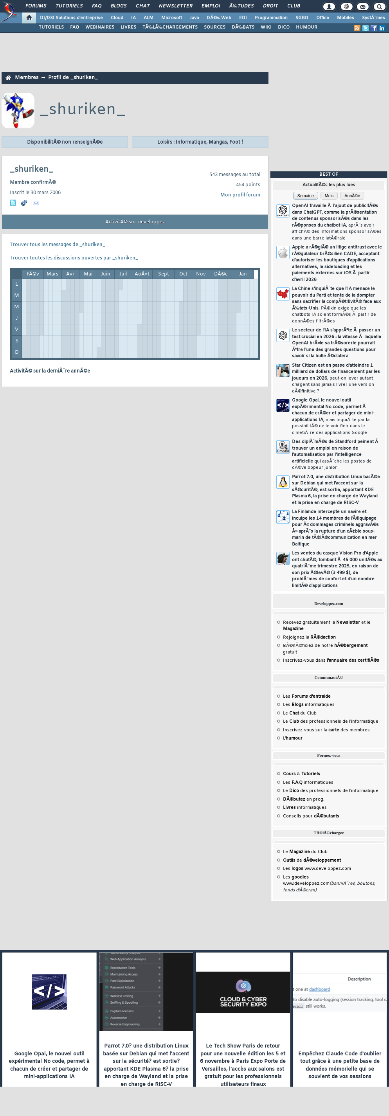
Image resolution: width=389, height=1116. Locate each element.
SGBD (301, 18)
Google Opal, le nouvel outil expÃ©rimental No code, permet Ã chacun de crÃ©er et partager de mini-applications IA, (333, 417)
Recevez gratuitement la (321, 622)
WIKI (266, 27)
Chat (142, 6)
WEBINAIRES (99, 27)
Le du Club (305, 852)
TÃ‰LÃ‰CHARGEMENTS (170, 27)
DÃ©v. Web (219, 18)
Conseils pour (311, 816)
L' (293, 738)
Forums (36, 6)
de (312, 860)
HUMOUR (306, 27)
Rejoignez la (309, 637)
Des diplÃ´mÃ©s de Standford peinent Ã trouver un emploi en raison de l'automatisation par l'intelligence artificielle (335, 454)
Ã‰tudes (241, 6)
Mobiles (345, 18)
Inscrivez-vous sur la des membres (326, 730)
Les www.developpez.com (317, 868)
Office (322, 18)
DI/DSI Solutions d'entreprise (71, 18)
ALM (148, 18)
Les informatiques (309, 704)
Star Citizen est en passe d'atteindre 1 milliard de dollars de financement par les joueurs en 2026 (336, 378)
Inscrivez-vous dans (331, 660)
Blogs (118, 6)
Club (293, 6)
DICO (284, 27)
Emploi (211, 6)
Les (307, 696)
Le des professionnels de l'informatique (330, 721)
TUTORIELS (51, 27)
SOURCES (214, 27)
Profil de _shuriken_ (73, 77)
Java (194, 18)
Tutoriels (69, 6)
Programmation (271, 18)
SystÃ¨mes (373, 18)
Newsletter (175, 6)
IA (133, 18)
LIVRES (128, 27)
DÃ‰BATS (243, 27)
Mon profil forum (240, 195)
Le (291, 713)
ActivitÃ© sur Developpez (135, 222)
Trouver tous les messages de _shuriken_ (57, 245)
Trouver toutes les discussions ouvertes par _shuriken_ (74, 258)
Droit (270, 6)
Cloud (117, 18)
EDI (243, 18)
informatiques (305, 807)
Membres (26, 77)
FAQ (96, 6)
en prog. (303, 799)
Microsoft (171, 18)
